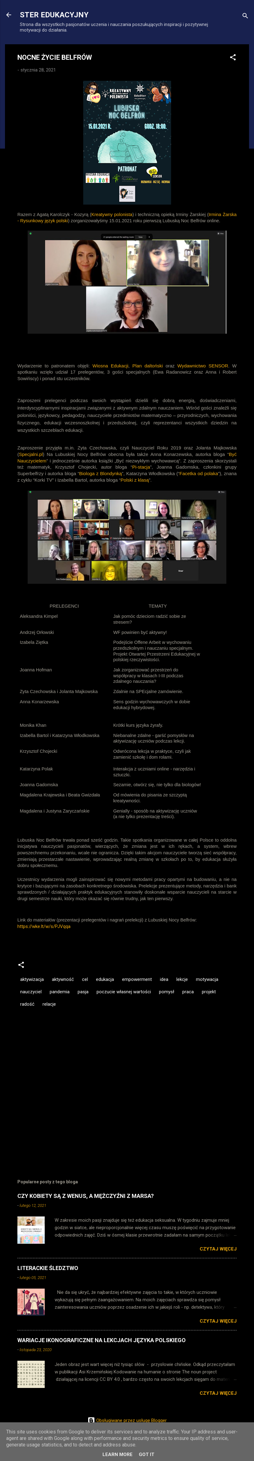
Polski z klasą (134, 480)
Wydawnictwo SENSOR (202, 365)
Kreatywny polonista (111, 214)
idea (164, 979)
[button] (233, 58)
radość (27, 1004)
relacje (49, 1004)
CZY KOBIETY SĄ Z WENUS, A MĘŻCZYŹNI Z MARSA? (85, 1196)
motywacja (207, 979)
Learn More (117, 1454)
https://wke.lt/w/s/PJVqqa (43, 926)
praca (188, 992)
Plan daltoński (147, 365)
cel (85, 979)
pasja (83, 992)
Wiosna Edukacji (111, 365)
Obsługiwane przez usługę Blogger (127, 1420)
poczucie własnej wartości (124, 992)
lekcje (182, 979)
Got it (146, 1454)
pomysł (166, 992)
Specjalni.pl (31, 454)
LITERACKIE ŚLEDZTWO (47, 1268)
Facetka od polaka (198, 473)
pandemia (60, 992)
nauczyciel (31, 992)
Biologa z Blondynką (100, 473)
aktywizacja (32, 979)
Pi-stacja (141, 467)
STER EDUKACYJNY (54, 15)
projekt (209, 992)
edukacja (105, 979)
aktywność (63, 979)
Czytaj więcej (218, 1249)
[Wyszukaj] (245, 16)
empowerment (137, 979)
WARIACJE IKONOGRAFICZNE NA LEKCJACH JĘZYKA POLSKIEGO (101, 1340)
